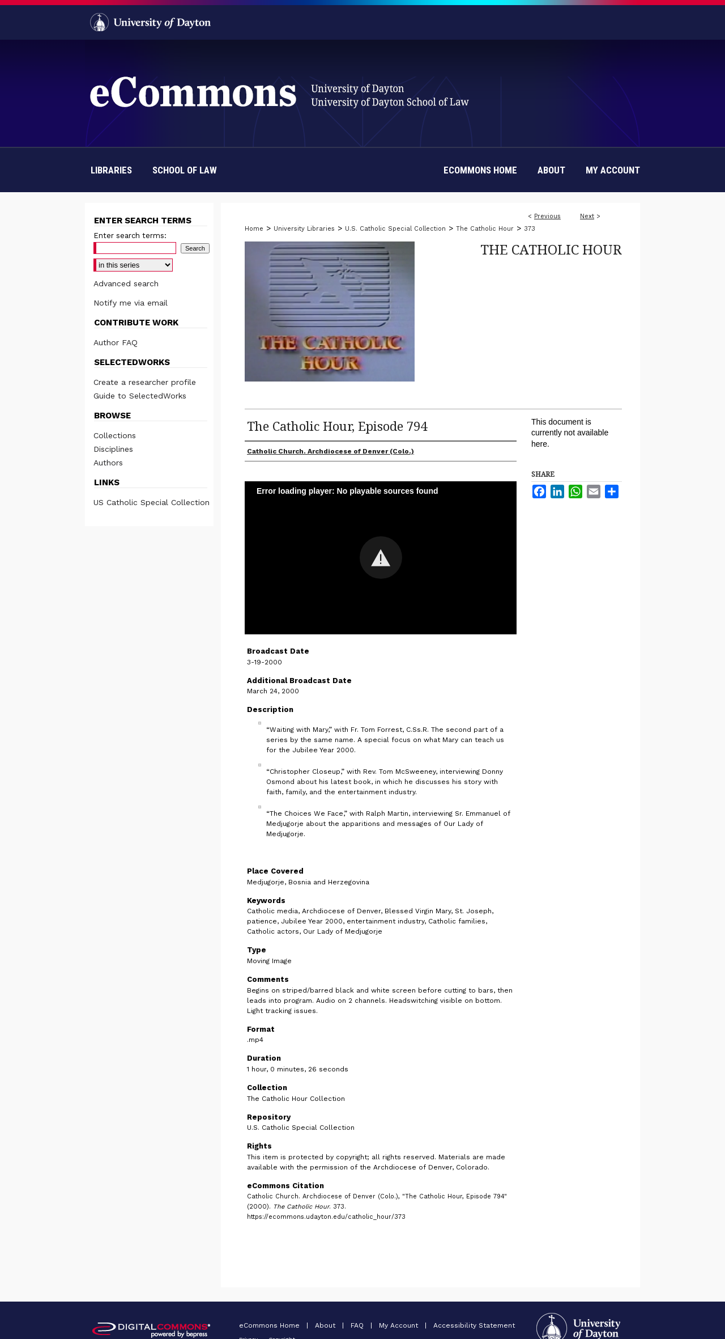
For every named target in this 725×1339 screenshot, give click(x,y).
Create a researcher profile (144, 382)
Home (254, 228)
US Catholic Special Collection (151, 502)
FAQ (358, 1325)
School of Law (184, 170)
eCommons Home (270, 1325)
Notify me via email (130, 302)
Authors (108, 462)
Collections (114, 435)
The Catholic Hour (485, 228)
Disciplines (113, 449)
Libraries (111, 170)
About (326, 1325)
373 (529, 228)
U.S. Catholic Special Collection (395, 228)
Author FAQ (115, 342)
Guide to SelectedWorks (139, 395)
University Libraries (304, 228)
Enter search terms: (130, 235)
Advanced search (126, 283)
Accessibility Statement (474, 1325)
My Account (399, 1325)
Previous (547, 216)
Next (587, 216)
